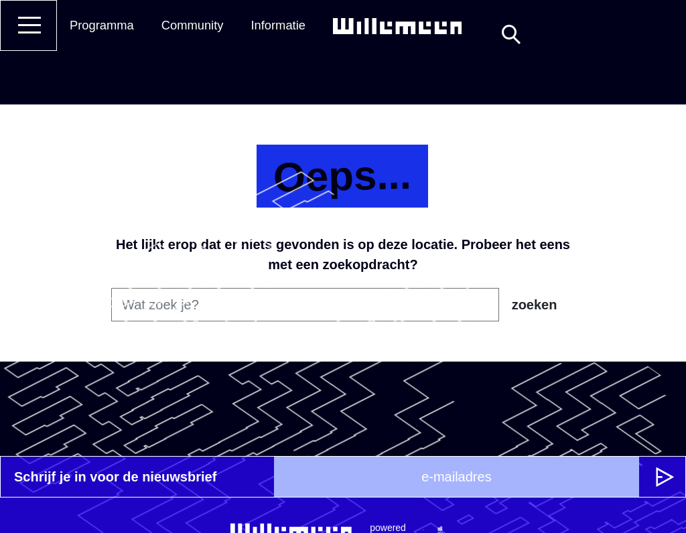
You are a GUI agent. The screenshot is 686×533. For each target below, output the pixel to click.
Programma (102, 25)
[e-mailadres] (456, 477)
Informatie (278, 25)
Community (192, 25)
